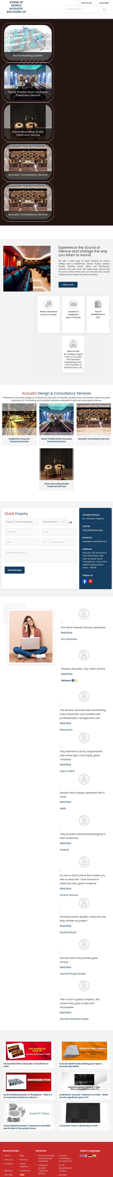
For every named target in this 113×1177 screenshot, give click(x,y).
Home (7, 1155)
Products (9, 1163)
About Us (9, 1159)
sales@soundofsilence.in (95, 541)
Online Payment (24, 1165)
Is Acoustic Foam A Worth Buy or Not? (78, 1125)
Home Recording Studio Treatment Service (27, 133)
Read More (66, 632)
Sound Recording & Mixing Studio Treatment (46, 1158)
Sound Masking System (28, 55)
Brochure (9, 1170)
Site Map (9, 1174)
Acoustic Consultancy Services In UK (65, 1158)
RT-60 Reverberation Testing (65, 1168)
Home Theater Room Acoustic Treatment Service (28, 93)
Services (24, 1159)
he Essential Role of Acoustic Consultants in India (25, 1065)
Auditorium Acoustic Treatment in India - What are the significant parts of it (83, 1096)
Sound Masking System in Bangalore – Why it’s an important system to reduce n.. (27, 1096)
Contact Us (25, 1170)
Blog (22, 1155)
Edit (70, 522)
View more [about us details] (68, 284)
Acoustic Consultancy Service (27, 175)
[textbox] (63, 521)
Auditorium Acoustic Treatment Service (19, 440)
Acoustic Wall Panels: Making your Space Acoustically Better (80, 1065)
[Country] (22, 542)
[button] (93, 530)
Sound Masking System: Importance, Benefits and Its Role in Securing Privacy (26, 1127)
